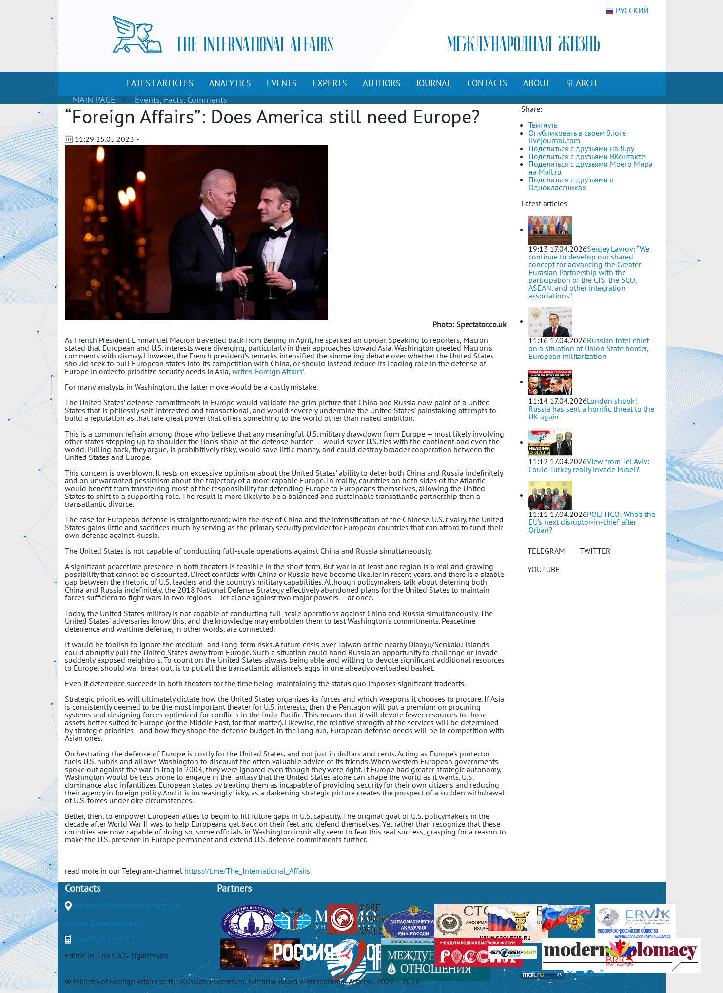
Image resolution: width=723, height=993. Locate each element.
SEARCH (581, 83)
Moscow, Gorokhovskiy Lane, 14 (126, 905)
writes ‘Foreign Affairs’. (268, 371)
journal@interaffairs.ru (103, 923)
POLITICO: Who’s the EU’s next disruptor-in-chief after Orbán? (591, 522)
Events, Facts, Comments (181, 99)
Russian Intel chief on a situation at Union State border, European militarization (588, 348)
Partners (234, 888)
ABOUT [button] (536, 83)
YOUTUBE (544, 569)
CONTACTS (487, 83)
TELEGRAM (546, 551)
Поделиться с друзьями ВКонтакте (586, 156)
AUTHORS (382, 83)
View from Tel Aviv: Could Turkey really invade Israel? (588, 465)
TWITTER (595, 551)
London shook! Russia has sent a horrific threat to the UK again (591, 408)
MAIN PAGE (94, 99)
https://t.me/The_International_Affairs (247, 870)
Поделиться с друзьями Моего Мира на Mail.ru (590, 168)
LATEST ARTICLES (160, 83)
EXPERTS (330, 83)
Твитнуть (542, 125)
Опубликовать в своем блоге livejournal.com (577, 136)
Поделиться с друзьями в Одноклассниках (571, 183)
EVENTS (282, 83)
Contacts (82, 888)
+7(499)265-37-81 (103, 938)
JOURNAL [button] (433, 83)
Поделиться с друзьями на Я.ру (581, 148)
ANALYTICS (230, 83)
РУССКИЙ (627, 10)
